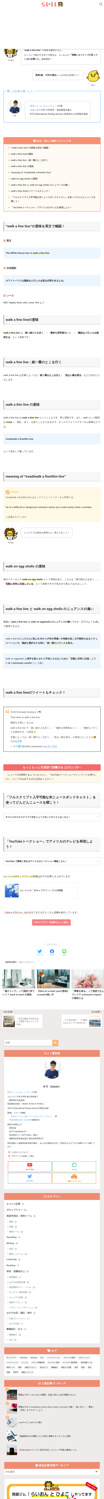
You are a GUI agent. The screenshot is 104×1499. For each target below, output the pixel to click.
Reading (13, 1200)
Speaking (13, 1171)
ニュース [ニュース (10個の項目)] (24, 1297)
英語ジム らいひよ (74, 1112)
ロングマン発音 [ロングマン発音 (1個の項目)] (53, 1297)
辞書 (13, 1161)
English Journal (23, 1054)
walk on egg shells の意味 (24, 178)
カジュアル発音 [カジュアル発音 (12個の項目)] (69, 1292)
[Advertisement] (52, 29)
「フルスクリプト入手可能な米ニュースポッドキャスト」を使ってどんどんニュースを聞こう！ (53, 199)
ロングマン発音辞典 (20, 1227)
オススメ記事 (15, 1138)
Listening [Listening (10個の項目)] (23, 1292)
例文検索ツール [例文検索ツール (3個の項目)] (86, 1297)
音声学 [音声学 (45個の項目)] (15, 1307)
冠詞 (13, 1183)
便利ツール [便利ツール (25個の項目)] (11, 1302)
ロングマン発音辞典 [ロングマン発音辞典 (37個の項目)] (70, 1297)
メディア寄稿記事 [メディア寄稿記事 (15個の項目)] (37, 1297)
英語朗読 (15, 1211)
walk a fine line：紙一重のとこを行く (29, 160)
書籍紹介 (15, 1269)
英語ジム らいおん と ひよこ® (20, 1027)
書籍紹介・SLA (16, 1263)
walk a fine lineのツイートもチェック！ (30, 191)
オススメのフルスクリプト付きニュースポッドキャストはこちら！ (37, 817)
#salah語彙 (16, 741)
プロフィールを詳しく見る (22, 1091)
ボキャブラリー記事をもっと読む (51, 922)
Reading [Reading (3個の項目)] (33, 1292)
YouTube (30, 1101)
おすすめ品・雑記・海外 (21, 1247)
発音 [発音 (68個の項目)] (76, 1302)
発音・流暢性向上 (17, 1206)
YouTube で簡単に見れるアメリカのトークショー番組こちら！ (36, 861)
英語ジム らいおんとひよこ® (44, 106)
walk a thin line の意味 (22, 166)
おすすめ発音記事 (19, 1216)
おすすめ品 (16, 1258)
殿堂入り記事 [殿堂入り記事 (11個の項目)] (66, 1302)
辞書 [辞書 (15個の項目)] (8, 1307)
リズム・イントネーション (23, 1242)
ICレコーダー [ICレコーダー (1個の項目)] (11, 1292)
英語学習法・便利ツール (21, 1150)
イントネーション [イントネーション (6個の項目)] (53, 1292)
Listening (13, 1194)
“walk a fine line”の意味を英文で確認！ (30, 147)
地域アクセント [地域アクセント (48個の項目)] (30, 1302)
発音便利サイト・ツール (22, 1221)
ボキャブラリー (16, 1144)
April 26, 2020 (50, 746)
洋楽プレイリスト (19, 1253)
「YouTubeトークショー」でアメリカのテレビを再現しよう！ (41, 207)
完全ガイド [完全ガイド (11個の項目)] (44, 1302)
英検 (13, 1156)
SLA (13, 1274)
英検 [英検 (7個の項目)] (82, 1302)
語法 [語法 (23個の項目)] (89, 1302)
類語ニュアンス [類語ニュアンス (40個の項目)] (27, 1307)
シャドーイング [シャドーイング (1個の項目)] (12, 1297)
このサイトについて (19, 1087)
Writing (12, 1177)
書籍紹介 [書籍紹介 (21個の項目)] (54, 1302)
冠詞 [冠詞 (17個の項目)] (19, 1302)
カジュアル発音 (18, 1232)
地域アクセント (18, 1237)
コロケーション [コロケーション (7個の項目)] (84, 1292)
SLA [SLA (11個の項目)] (42, 1292)
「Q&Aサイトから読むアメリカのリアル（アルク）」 (32, 1051)
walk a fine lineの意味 (22, 154)
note (74, 1101)
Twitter (30, 1112)
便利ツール (16, 1166)
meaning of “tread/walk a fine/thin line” (31, 172)
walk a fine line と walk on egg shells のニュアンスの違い (40, 185)
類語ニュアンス (18, 1188)
